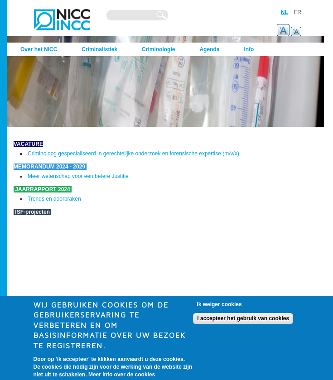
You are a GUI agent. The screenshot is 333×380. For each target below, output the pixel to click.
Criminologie (158, 49)
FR (297, 12)
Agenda (209, 49)
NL (284, 12)
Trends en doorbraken (54, 199)
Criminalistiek (99, 49)
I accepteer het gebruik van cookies (243, 322)
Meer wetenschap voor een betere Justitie (78, 176)
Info (249, 49)
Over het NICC (38, 49)
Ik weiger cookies (219, 308)
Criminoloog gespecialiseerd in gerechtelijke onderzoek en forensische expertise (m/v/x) (133, 153)
